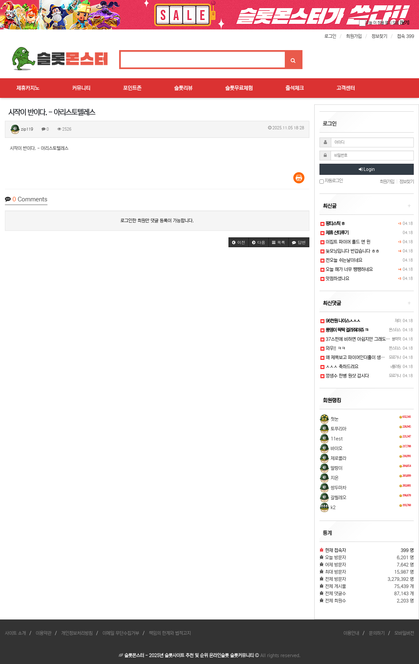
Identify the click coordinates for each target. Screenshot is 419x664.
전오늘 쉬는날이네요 (341, 260)
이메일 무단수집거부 (120, 633)
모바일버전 (404, 633)
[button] (238, 242)
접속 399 (405, 36)
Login (367, 169)
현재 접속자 (335, 550)
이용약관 (43, 633)
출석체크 (294, 88)
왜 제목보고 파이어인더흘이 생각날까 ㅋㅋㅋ (363, 357)
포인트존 (132, 88)
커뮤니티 (81, 88)
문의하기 (377, 633)
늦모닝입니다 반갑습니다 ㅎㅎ (349, 251)
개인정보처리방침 (77, 633)
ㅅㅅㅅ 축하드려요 (339, 366)
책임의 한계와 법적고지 (170, 633)
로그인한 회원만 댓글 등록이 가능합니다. (157, 220)
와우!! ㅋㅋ (332, 348)
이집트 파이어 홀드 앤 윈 (345, 242)
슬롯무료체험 (239, 88)
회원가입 (354, 36)
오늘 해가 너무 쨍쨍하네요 (346, 269)
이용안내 (351, 633)
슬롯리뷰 (183, 88)
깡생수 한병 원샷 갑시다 (344, 375)
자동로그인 (331, 181)
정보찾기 (379, 36)
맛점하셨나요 (334, 278)
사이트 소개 (15, 633)
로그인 (330, 36)
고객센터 (346, 88)
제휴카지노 (27, 88)
